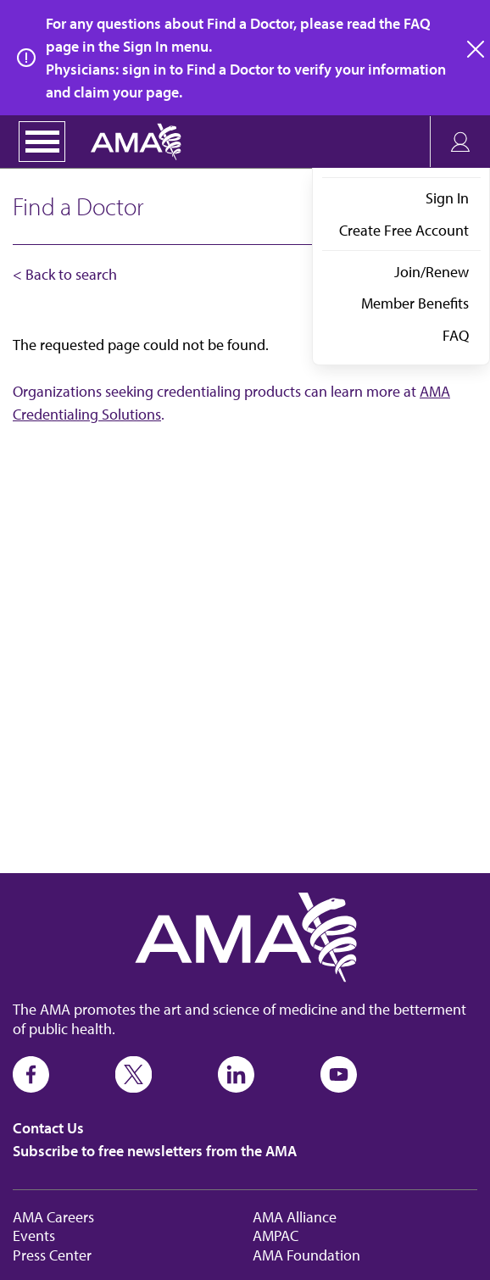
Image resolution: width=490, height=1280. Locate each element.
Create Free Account (404, 230)
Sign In (447, 198)
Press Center (52, 1255)
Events (34, 1235)
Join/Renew (431, 271)
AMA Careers (53, 1217)
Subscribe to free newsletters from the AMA (155, 1150)
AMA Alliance (295, 1217)
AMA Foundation (306, 1255)
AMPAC (275, 1235)
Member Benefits (415, 303)
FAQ (456, 335)
